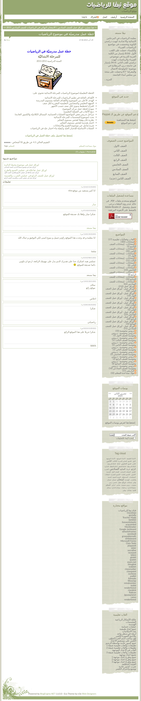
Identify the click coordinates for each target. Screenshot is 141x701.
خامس (115, 482)
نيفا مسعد (91, 228)
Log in (84, 17)
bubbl (133, 585)
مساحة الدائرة (116, 488)
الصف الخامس (120, 164)
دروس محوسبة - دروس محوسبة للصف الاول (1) (123, 334)
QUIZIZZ (132, 519)
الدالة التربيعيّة (131, 466)
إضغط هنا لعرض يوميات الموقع (120, 422)
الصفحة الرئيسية (127, 17)
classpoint (131, 571)
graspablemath (129, 536)
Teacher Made (129, 517)
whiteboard (130, 538)
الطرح (134, 472)
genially (132, 515)
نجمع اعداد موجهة (127, 654)
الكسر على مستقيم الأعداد (123, 640)
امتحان (120, 479)
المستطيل (125, 477)
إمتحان (114, 480)
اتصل (105, 17)
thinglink (132, 564)
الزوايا (128, 469)
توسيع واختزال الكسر (126, 668)
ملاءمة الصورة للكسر (125, 636)
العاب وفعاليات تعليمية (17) (121, 239)
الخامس (124, 464)
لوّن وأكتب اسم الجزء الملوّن (122, 638)
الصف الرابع (120, 159)
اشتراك (94, 17)
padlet (133, 576)
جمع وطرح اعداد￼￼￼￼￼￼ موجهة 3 (124, 661)
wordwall (131, 533)
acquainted (131, 524)
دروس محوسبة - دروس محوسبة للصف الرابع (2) (123, 357)
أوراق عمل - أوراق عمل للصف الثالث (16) (120, 303)
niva (8, 40)
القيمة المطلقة (129, 664)
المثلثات (107, 474)
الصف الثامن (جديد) (120, 178)
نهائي (124, 490)
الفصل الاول (115, 472)
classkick (132, 590)
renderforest (130, 587)
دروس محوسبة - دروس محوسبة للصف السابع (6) (123, 362)
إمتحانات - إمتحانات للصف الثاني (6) (122, 264)
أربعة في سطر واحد (126, 633)
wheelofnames (129, 531)
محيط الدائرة (132, 488)
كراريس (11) (128, 370)
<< (131, 393)
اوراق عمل (122, 482)
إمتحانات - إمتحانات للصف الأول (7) (122, 254)
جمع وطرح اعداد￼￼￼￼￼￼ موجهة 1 (124, 657)
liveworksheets (129, 522)
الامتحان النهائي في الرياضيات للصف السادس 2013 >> (51, 27)
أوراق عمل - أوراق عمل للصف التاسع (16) (120, 299)
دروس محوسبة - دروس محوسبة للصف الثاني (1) (123, 348)
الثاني (134, 464)
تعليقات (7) (80, 151)
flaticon (132, 592)
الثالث (115, 461)
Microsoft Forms (128, 541)
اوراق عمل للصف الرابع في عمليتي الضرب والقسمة (29, 175)
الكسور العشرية (115, 474)
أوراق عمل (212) (126, 286)
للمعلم (11, 146)
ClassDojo (131, 512)
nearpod (132, 552)
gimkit (133, 557)
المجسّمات (132, 477)
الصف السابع (120, 173)
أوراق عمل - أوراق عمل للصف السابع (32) (120, 322)
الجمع (129, 464)
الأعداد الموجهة (110, 459)
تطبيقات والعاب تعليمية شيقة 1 (121, 645)
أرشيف (114, 17)
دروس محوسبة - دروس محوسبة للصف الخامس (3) (123, 353)
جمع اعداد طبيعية (128, 629)
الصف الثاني (120, 150)
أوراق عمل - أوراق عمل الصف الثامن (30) (120, 289)
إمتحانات (129, 482)
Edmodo (132, 578)
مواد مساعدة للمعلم (87, 146)
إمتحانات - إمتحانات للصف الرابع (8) (122, 273)
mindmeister (130, 583)
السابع (122, 469)
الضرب (106, 469)
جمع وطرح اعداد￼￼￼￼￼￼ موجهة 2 (124, 659)
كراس (113, 485)
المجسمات (131, 622)
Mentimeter (130, 526)
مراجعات (124, 488)
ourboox (132, 573)
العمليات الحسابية (125, 472)
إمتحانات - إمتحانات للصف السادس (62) (122, 282)
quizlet (133, 559)
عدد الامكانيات (129, 631)
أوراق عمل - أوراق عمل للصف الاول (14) (120, 294)
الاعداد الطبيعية (131, 459)
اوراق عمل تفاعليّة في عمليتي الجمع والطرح (25, 170)
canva (133, 597)
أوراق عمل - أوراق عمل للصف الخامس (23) (120, 313)
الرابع (133, 469)
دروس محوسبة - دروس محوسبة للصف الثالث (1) (123, 339)
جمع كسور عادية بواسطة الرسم (121, 643)
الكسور (133, 474)
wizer (133, 548)
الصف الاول (120, 145)
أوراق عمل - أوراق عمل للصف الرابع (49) (120, 317)
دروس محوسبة (125, 485)
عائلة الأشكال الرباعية (125, 619)
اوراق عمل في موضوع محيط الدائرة (21, 164)
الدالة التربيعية (111, 464)
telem (133, 555)
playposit (131, 545)
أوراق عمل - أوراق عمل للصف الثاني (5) (120, 308)
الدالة (118, 464)
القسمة (108, 472)
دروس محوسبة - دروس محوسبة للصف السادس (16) (122, 367)
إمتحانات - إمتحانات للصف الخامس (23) (122, 268)
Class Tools (131, 543)
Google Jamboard (127, 529)
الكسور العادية (125, 474)
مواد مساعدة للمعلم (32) (122, 373)
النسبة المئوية (117, 477)
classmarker (130, 569)
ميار (94, 204)
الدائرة (107, 466)
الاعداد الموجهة (121, 459)
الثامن (109, 461)
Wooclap (132, 580)
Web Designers (89, 693)
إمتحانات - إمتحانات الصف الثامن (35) (122, 249)
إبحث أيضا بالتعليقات (125, 438)
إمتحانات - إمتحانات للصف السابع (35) (122, 278)
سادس (118, 485)
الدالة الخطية (122, 466)
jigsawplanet (130, 594)
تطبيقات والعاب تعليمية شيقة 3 (121, 652)
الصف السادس (120, 169)
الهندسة (127, 480)
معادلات (129, 490)
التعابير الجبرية (122, 461)
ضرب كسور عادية (127, 666)
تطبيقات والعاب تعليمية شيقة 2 (121, 647)
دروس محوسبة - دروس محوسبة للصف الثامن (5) (123, 343)
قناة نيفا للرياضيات (127, 510)
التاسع (130, 461)
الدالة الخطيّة (114, 466)
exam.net (131, 562)
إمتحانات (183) (127, 241)
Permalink (91, 151)
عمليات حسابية (128, 626)
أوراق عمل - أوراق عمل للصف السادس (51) (120, 327)
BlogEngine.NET (47, 693)
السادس (114, 469)
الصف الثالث (120, 155)
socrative (132, 550)
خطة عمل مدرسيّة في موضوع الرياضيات (66, 34)
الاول (134, 461)
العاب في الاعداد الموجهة (124, 650)
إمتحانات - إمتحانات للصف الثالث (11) (122, 259)
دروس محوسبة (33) (124, 330)
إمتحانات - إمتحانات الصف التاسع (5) (122, 245)
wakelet (132, 566)
